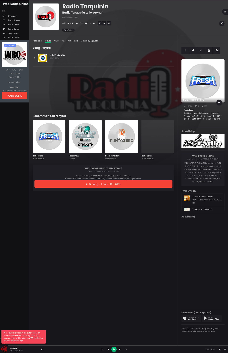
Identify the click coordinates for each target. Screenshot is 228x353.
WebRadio (68, 30)
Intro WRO (14, 348)
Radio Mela (74, 155)
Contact (191, 328)
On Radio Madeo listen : (202, 196)
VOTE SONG (14, 96)
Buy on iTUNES (10, 45)
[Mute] (219, 349)
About (184, 328)
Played (48, 40)
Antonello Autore (209, 331)
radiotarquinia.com (70, 17)
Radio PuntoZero (112, 155)
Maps (56, 40)
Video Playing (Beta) (89, 40)
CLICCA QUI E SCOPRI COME (103, 184)
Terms (198, 328)
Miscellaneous (38, 159)
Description (37, 40)
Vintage (72, 159)
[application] (114, 349)
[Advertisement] (103, 89)
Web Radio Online (16, 351)
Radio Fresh (38, 155)
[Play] (114, 349)
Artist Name (14, 73)
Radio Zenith (147, 155)
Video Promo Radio (70, 40)
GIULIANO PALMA (55, 58)
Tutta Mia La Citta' (57, 55)
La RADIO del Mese (194, 100)
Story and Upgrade (210, 328)
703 (204, 106)
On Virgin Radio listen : (202, 209)
